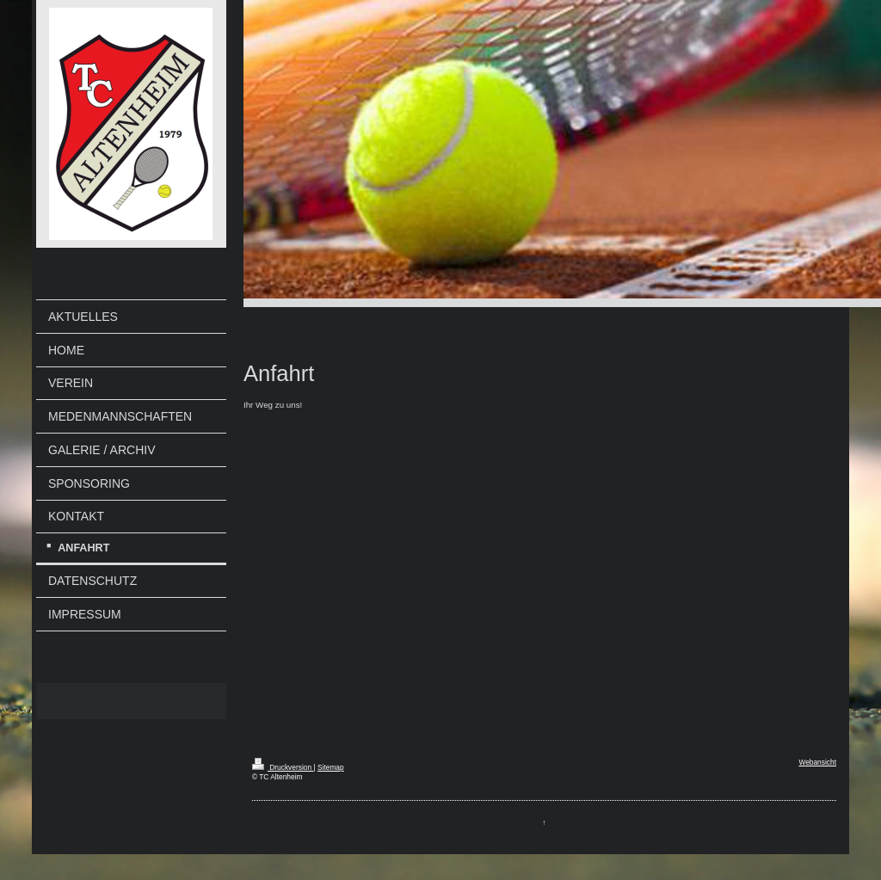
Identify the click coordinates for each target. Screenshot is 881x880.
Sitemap (330, 767)
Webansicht (817, 762)
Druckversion (283, 767)
